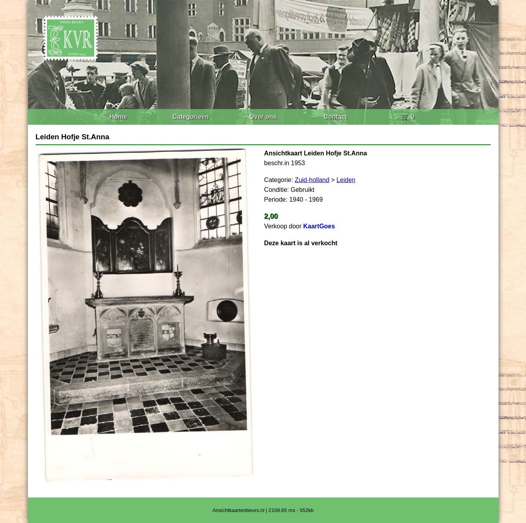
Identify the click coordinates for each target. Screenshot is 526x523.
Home (118, 116)
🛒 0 (407, 116)
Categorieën (191, 116)
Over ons (263, 116)
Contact (335, 116)
